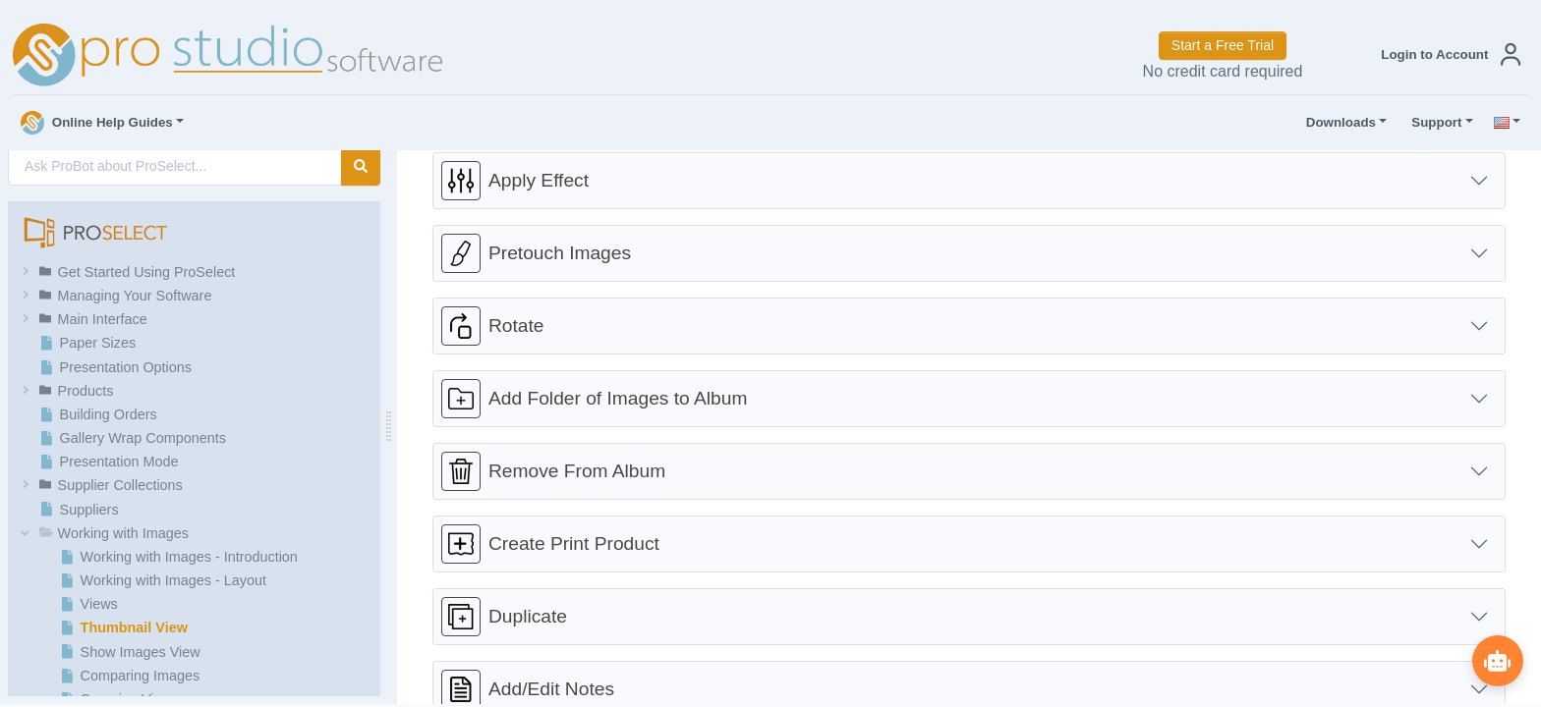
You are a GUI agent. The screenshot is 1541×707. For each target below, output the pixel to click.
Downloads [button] (1336, 123)
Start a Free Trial (1222, 45)
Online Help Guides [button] (97, 123)
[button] (1446, 54)
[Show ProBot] (1496, 659)
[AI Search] (175, 166)
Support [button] (1431, 123)
